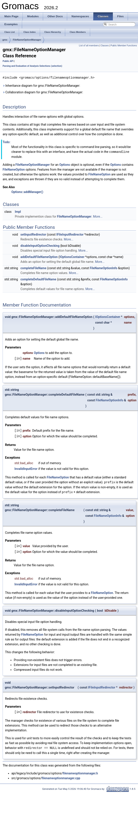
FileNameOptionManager (27, 39)
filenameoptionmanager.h (80, 772)
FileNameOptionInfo (103, 267)
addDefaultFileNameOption (39, 256)
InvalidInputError (25, 468)
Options (64, 164)
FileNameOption (14, 169)
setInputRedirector (33, 234)
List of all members (89, 45)
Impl (18, 211)
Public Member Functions (123, 45)
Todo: (6, 142)
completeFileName (33, 267)
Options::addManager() (27, 191)
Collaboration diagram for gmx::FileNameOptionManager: (43, 92)
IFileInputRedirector (70, 234)
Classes (105, 45)
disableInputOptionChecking (40, 245)
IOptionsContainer (71, 256)
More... (97, 216)
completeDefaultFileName (38, 279)
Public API (8, 61)
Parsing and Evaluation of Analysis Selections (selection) (32, 66)
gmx (4, 39)
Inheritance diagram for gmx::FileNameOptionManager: (41, 85)
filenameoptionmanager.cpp (61, 777)
